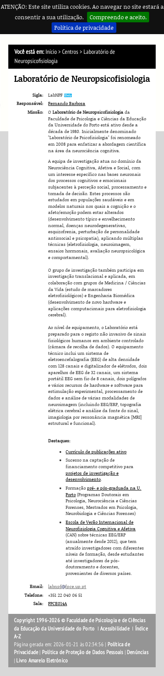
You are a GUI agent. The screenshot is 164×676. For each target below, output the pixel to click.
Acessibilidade (114, 628)
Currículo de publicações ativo (96, 451)
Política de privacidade (84, 28)
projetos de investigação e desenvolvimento (92, 476)
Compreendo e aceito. (118, 17)
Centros (70, 52)
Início (51, 52)
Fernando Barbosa (66, 103)
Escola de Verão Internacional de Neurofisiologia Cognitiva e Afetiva (101, 525)
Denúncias (137, 652)
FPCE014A (57, 603)
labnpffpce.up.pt (67, 586)
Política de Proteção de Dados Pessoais (82, 652)
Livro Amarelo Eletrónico (42, 660)
